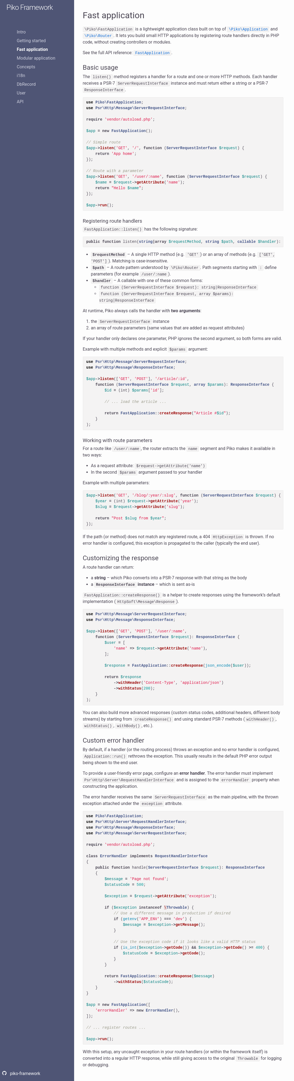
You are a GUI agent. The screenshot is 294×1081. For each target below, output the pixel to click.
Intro (21, 32)
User (21, 93)
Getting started (31, 40)
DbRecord (26, 84)
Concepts (26, 66)
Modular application (36, 58)
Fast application (32, 49)
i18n (21, 75)
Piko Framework (30, 7)
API (20, 101)
